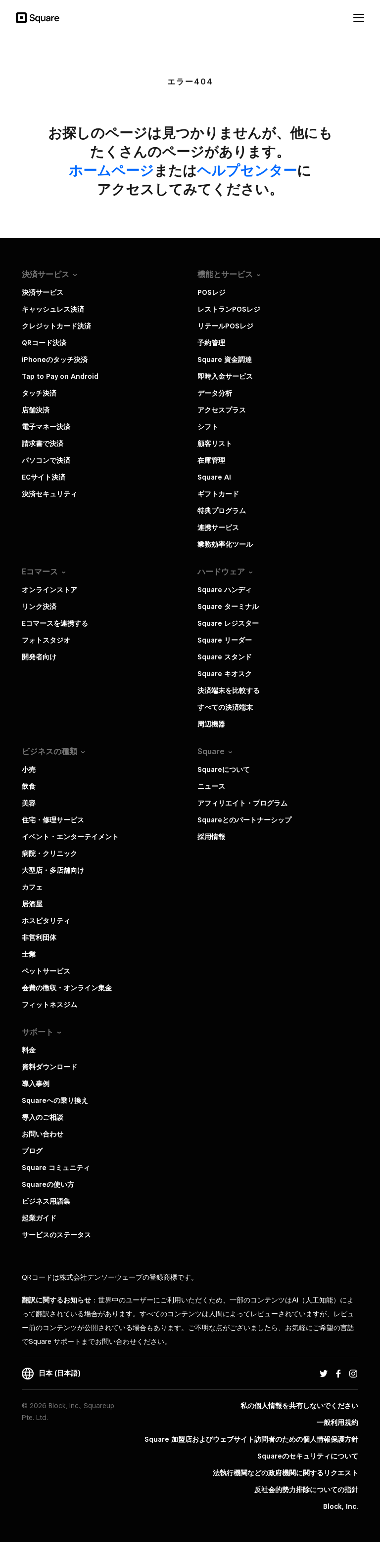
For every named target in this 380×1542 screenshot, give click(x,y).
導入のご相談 (42, 1117)
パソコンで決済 (46, 460)
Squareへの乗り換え (55, 1100)
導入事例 (35, 1084)
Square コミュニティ (56, 1168)
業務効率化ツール (225, 544)
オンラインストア (49, 590)
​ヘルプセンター (247, 170)
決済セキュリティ (49, 494)
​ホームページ (111, 170)
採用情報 (211, 837)
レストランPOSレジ (228, 309)
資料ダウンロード (49, 1067)
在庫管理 (211, 460)
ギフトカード (218, 494)
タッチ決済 (39, 393)
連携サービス (218, 527)
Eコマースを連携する (55, 623)
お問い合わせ (42, 1134)
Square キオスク (224, 674)
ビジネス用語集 (46, 1201)
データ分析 (214, 393)
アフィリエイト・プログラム (242, 803)
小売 (29, 769)
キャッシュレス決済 (53, 309)
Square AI (214, 477)
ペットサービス (46, 971)
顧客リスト (214, 443)
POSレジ (211, 292)
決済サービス (42, 292)
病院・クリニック (49, 853)
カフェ (32, 887)
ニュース (211, 786)
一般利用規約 (337, 1422)
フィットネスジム (49, 1005)
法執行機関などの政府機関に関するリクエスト (285, 1473)
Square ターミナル (228, 606)
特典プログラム (221, 511)
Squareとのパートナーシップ (244, 820)
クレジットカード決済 (56, 326)
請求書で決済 (42, 443)
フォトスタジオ (46, 640)
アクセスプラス (221, 410)
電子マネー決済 (46, 427)
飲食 (29, 786)
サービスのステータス (56, 1235)
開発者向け (39, 657)
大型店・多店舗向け (53, 870)
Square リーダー (224, 640)
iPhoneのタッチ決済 (55, 360)
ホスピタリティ (46, 921)
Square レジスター (228, 623)
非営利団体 (39, 937)
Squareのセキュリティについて (307, 1456)
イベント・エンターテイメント (70, 837)
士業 (29, 954)
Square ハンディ (224, 590)
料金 (29, 1050)
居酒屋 (32, 904)
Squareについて (223, 769)
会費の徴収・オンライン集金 (67, 988)
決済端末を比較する (228, 690)
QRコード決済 (44, 343)
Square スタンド (224, 657)
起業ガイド (39, 1218)
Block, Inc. (340, 1506)
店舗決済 (35, 410)
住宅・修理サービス (53, 820)
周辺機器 (211, 724)
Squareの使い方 (48, 1184)
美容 (29, 803)
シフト (207, 427)
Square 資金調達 (224, 360)
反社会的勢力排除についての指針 (306, 1490)
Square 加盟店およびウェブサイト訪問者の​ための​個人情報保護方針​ (251, 1439)
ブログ (32, 1151)
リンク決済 (39, 606)
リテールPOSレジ (225, 326)
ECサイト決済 (43, 477)
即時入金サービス (225, 376)
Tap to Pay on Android (60, 376)
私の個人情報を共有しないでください (299, 1406)
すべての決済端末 (225, 707)
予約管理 (211, 343)
